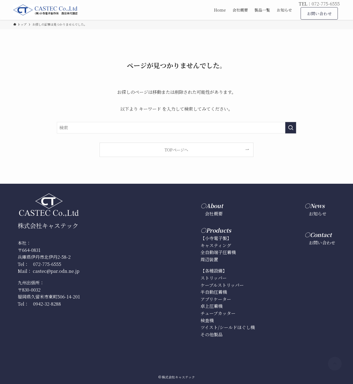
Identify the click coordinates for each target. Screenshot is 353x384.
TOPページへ (176, 150)
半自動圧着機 (213, 292)
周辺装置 (209, 259)
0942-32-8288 (47, 304)
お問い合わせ (322, 242)
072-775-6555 (326, 4)
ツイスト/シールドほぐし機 (227, 327)
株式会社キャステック (48, 225)
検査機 (207, 320)
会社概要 (214, 213)
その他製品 (211, 334)
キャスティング (215, 245)
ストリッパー (213, 278)
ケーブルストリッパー (222, 285)
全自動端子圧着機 (218, 252)
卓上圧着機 (211, 306)
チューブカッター (218, 313)
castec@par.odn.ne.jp (56, 271)
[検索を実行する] (290, 128)
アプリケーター (215, 299)
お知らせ (318, 213)
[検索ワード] (176, 128)
